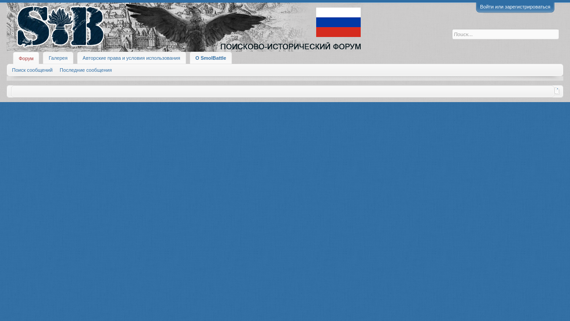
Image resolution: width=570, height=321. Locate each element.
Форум (26, 58)
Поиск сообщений (32, 70)
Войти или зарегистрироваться (515, 6)
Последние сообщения (86, 70)
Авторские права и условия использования (131, 58)
